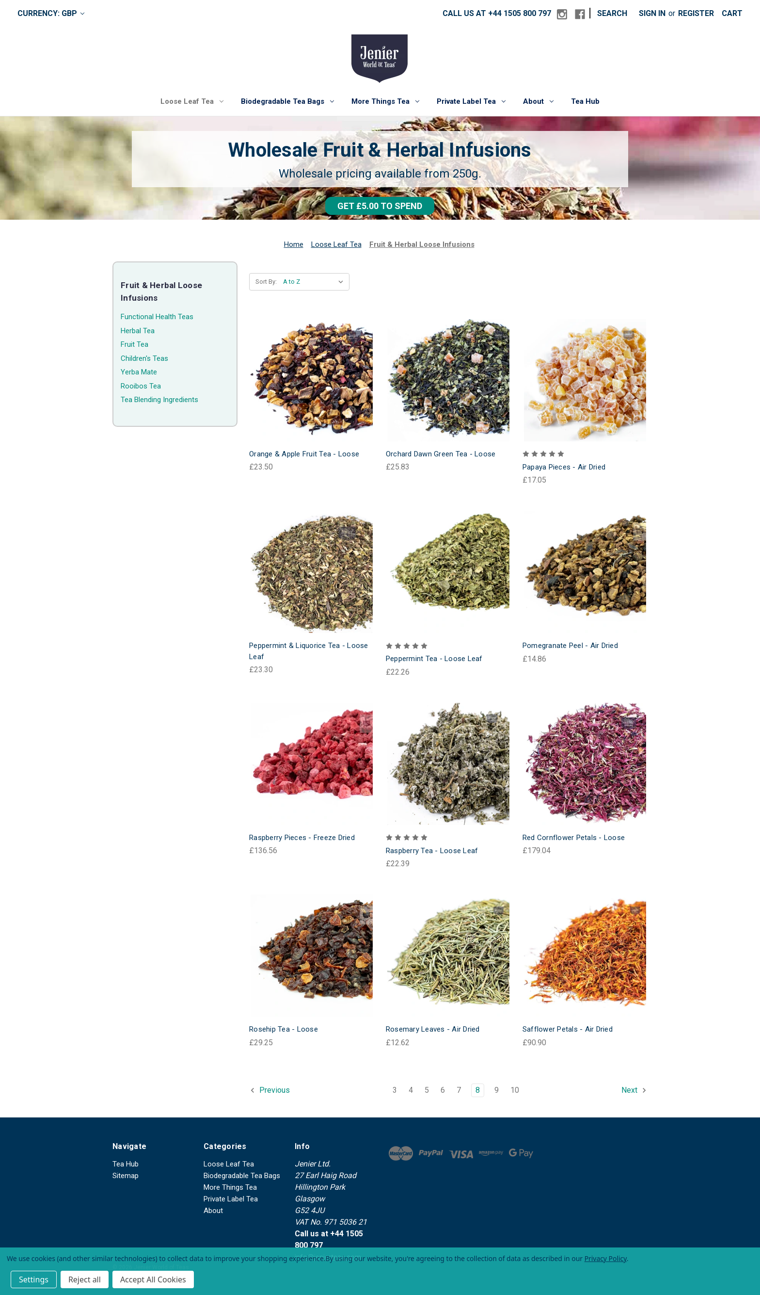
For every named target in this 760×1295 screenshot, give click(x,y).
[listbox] (315, 282)
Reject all (84, 1279)
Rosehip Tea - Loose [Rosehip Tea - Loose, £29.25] (283, 1029)
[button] (379, 206)
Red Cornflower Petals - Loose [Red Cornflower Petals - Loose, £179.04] (573, 837)
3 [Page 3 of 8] (395, 1090)
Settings (33, 1279)
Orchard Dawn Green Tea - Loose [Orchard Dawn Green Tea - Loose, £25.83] (441, 454)
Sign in (652, 13)
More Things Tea (385, 101)
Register (696, 13)
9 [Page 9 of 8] (496, 1090)
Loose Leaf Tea (191, 101)
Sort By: (266, 281)
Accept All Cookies (153, 1279)
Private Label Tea (471, 101)
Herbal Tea (138, 330)
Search (612, 13)
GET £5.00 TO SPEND (379, 206)
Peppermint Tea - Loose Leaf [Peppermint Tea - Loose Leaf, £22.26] (434, 658)
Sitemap (125, 1175)
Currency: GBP (50, 13)
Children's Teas (144, 358)
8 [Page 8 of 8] (477, 1090)
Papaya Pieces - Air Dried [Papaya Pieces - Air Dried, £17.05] (563, 467)
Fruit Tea (134, 344)
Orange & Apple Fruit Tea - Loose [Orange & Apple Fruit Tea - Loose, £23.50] (304, 454)
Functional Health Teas (157, 316)
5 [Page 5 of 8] (427, 1090)
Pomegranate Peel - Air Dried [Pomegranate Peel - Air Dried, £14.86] (570, 645)
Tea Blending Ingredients (159, 399)
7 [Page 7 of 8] (459, 1090)
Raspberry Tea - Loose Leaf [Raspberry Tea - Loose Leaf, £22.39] (432, 850)
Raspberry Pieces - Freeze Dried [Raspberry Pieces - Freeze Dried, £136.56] (302, 837)
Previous (270, 1090)
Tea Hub (585, 101)
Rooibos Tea (141, 386)
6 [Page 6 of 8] (443, 1090)
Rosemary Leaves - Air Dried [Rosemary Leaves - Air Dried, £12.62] (433, 1029)
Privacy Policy (606, 1258)
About (538, 101)
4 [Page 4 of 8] (411, 1090)
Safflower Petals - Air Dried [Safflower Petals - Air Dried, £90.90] (567, 1029)
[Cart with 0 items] (732, 13)
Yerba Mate (139, 372)
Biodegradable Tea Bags (287, 101)
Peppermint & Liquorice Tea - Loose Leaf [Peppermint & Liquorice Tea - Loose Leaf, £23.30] (308, 651)
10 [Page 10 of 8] (514, 1090)
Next (634, 1090)
